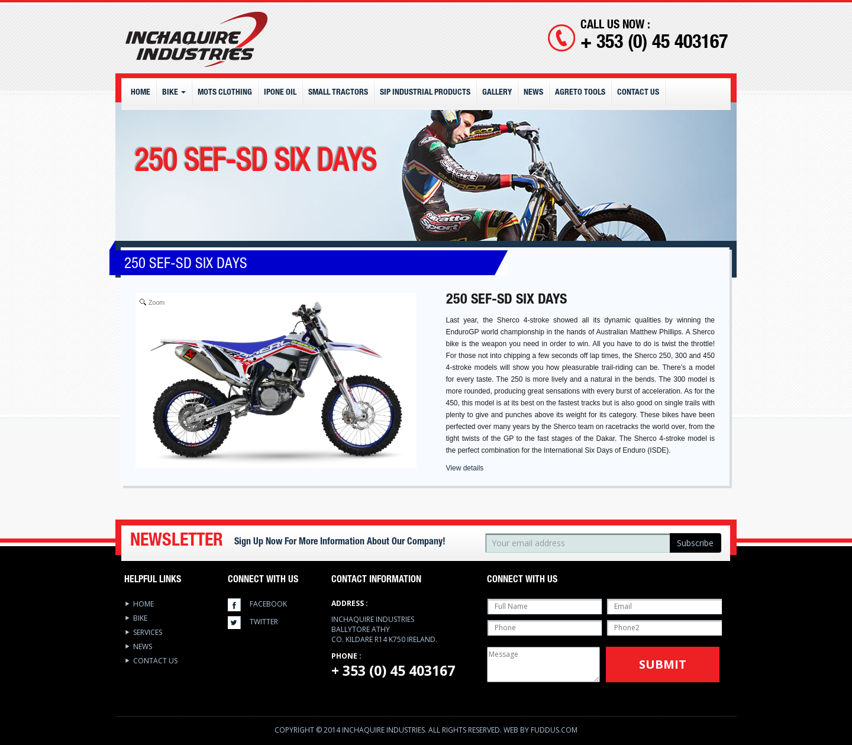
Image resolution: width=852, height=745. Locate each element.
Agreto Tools (580, 93)
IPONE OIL (280, 93)
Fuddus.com (554, 730)
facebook (268, 604)
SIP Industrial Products (425, 93)
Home (140, 93)
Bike (174, 93)
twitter (264, 622)
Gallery (497, 93)
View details (465, 468)
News (533, 93)
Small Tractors (338, 93)
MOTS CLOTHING (225, 93)
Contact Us (638, 93)
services (147, 632)
